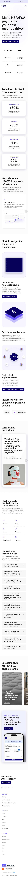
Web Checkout (5, 799)
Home (3, 819)
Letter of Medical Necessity (8, 802)
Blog (3, 851)
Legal (3, 854)
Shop (3, 848)
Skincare (4, 822)
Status (3, 845)
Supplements (5, 828)
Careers (4, 842)
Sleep (3, 825)
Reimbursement (6, 805)
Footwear (4, 816)
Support (4, 836)
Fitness (3, 813)
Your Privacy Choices (7, 872)
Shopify (4, 796)
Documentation (5, 839)
